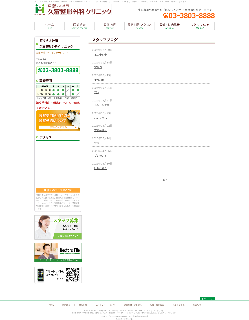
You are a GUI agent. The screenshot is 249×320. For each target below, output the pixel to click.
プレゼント (100, 155)
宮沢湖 (98, 67)
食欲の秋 (99, 79)
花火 (96, 92)
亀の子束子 (100, 54)
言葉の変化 (100, 130)
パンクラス (100, 117)
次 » (165, 179)
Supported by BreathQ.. (124, 319)
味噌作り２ (100, 168)
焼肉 (96, 143)
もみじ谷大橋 (101, 105)
